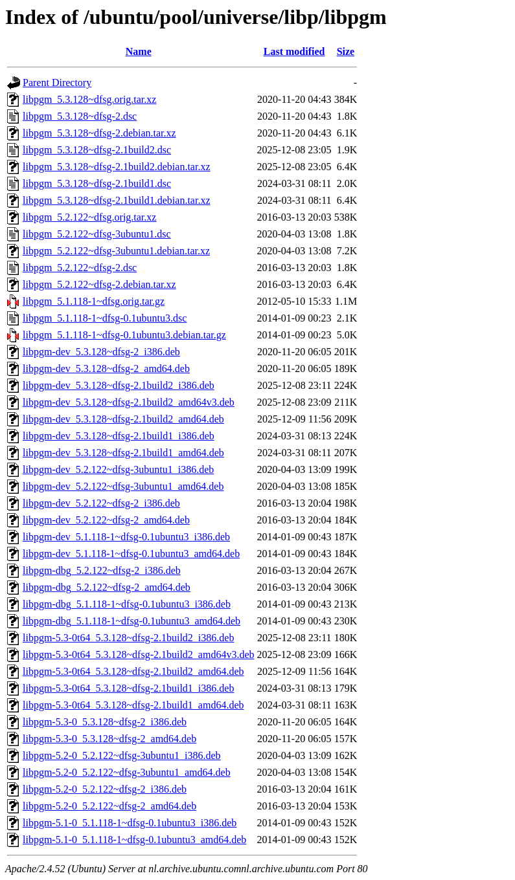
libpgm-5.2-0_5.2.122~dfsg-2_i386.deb (105, 789)
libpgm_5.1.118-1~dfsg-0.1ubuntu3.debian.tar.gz (124, 334)
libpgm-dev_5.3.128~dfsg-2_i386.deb (101, 351)
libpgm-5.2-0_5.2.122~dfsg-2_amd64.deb (109, 805)
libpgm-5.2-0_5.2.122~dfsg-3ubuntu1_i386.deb (122, 755)
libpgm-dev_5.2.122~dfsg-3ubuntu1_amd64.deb (123, 486)
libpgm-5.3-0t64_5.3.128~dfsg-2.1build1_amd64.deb (133, 704)
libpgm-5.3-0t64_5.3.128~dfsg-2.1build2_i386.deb (128, 637)
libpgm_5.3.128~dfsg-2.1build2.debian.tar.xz (117, 166)
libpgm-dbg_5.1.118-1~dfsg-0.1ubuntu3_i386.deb (127, 604)
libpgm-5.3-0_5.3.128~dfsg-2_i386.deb (105, 721)
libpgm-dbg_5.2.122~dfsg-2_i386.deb (102, 570)
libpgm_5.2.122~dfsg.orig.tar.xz (89, 217)
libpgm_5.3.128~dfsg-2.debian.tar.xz (99, 132)
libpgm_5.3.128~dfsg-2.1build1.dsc (97, 183)
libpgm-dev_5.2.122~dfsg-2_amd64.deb (106, 519)
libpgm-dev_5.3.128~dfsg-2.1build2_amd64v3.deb (129, 402)
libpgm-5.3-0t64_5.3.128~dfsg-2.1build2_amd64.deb (133, 671)
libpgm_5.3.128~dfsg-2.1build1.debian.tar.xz (117, 200)
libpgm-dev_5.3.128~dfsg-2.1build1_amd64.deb (123, 452)
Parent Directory (57, 82)
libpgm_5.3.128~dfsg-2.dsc (80, 116)
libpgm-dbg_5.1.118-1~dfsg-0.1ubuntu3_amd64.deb (131, 620)
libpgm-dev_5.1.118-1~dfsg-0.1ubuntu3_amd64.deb (131, 553)
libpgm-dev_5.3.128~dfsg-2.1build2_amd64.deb (123, 418)
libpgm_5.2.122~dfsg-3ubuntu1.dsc (97, 233)
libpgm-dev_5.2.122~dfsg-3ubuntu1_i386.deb (118, 469)
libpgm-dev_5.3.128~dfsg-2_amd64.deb (106, 368)
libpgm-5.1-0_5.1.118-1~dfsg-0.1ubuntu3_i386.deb (129, 822)
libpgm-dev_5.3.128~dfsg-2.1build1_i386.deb (118, 435)
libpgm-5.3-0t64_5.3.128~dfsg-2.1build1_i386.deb (128, 688)
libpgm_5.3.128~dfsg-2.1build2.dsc (97, 149)
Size (346, 51)
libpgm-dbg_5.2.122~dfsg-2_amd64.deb (106, 587)
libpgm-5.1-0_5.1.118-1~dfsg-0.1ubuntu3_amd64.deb (134, 839)
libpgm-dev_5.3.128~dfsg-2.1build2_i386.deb (118, 385)
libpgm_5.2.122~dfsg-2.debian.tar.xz (99, 284)
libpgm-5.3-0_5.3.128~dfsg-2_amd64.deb (109, 738)
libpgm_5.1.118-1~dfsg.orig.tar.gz (94, 301)
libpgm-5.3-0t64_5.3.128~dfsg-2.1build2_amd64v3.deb (139, 654)
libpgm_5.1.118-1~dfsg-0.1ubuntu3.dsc (105, 318)
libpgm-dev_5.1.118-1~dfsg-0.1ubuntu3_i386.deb (126, 536)
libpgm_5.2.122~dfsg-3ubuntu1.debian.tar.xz (116, 250)
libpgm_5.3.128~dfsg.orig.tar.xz (89, 99)
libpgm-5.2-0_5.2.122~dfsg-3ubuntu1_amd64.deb (127, 772)
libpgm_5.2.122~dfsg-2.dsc (80, 267)
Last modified (294, 51)
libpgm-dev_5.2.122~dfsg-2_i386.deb (101, 503)
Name (139, 51)
